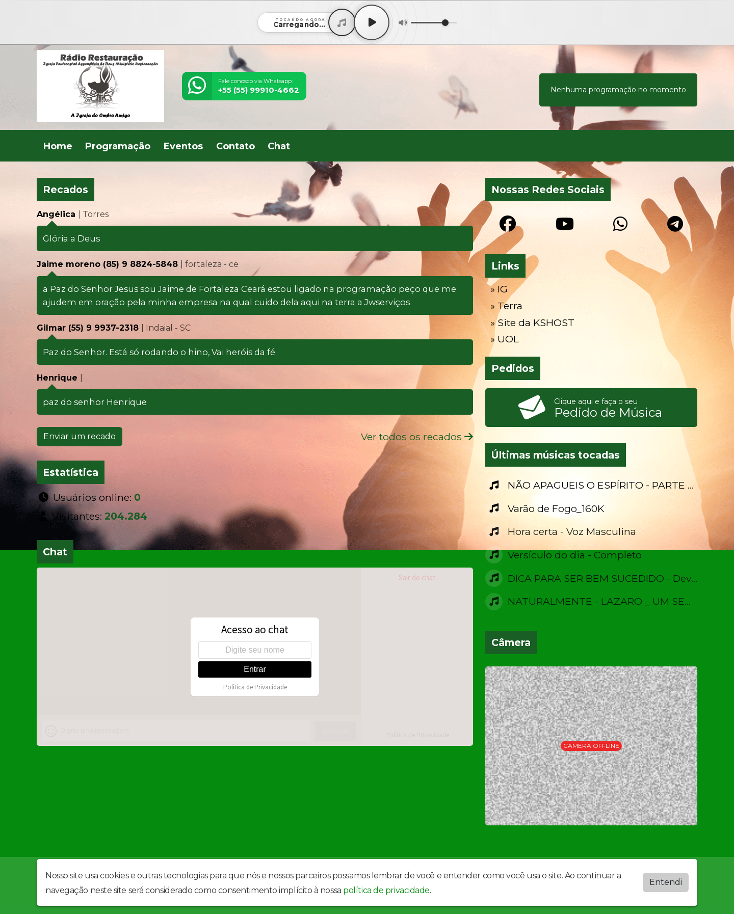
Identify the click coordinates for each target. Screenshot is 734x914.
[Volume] (434, 22)
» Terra (506, 306)
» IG (499, 289)
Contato (235, 146)
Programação (117, 146)
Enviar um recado (79, 436)
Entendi (665, 882)
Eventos (183, 146)
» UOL (504, 339)
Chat (279, 146)
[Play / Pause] (371, 22)
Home (57, 146)
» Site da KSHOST (532, 322)
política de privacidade (386, 890)
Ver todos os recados (417, 437)
